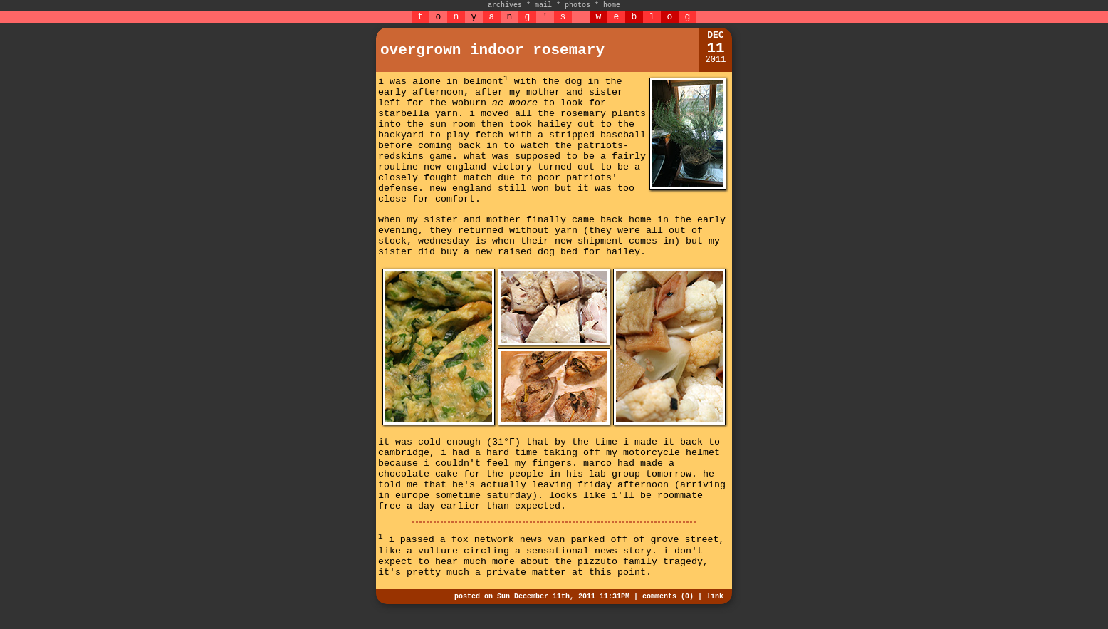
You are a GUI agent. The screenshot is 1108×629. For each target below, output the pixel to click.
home (611, 5)
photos (577, 5)
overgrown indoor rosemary (492, 50)
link (714, 597)
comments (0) (668, 597)
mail (543, 5)
